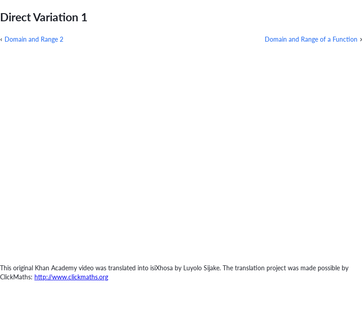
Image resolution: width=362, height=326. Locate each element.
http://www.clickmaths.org (71, 277)
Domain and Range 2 (34, 39)
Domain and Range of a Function (311, 39)
